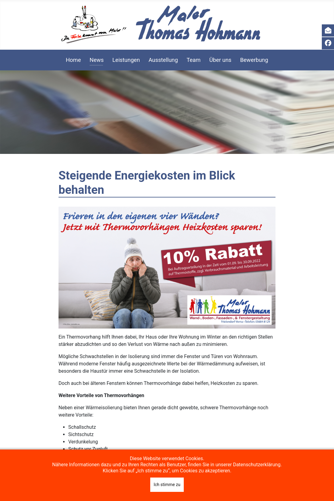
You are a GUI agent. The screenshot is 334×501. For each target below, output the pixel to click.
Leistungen (126, 60)
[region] (167, 112)
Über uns (220, 60)
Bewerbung (254, 60)
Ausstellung (163, 60)
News (97, 60)
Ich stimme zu (167, 484)
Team (194, 60)
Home (73, 60)
